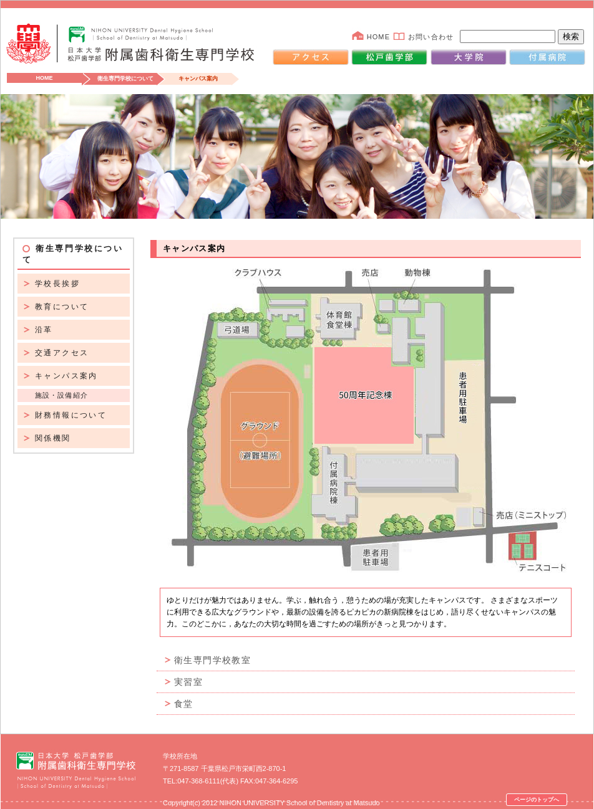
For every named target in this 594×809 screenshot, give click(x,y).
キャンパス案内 (66, 375)
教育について (62, 306)
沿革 (44, 329)
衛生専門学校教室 (212, 660)
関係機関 (53, 438)
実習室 (188, 682)
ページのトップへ (536, 800)
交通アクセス (62, 352)
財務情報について (71, 415)
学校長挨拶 (57, 283)
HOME (378, 37)
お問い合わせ (431, 37)
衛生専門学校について (125, 78)
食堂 (183, 704)
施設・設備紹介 (61, 395)
